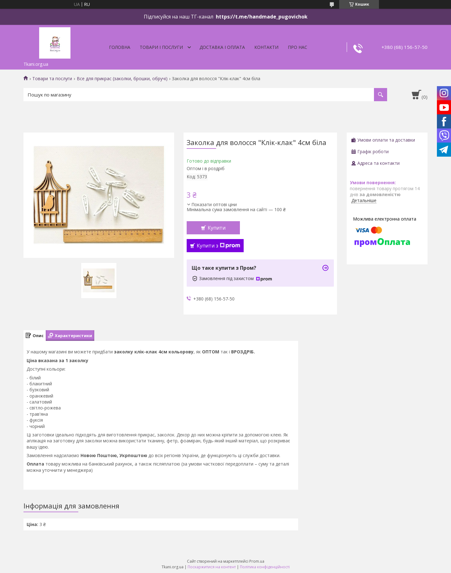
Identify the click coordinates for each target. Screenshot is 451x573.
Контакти (266, 47)
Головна (119, 47)
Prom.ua (256, 561)
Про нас (297, 47)
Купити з (218, 245)
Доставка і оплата (222, 47)
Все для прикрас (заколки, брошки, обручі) (122, 78)
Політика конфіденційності (265, 567)
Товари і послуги (161, 47)
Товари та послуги (52, 78)
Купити (217, 227)
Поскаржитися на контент (212, 567)
